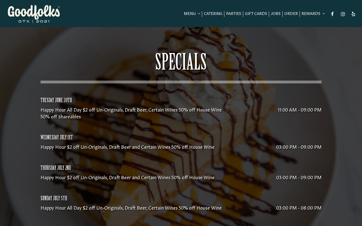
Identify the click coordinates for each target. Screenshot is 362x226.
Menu (192, 14)
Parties (233, 14)
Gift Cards (256, 14)
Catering (213, 14)
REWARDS (313, 14)
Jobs (276, 14)
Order (291, 14)
